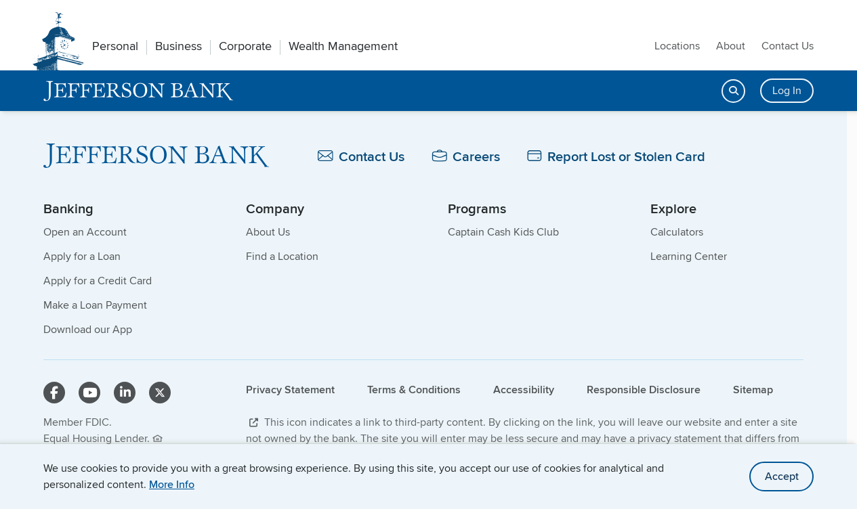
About (730, 45)
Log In (786, 90)
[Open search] (733, 91)
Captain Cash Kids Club (503, 232)
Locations (677, 45)
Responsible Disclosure (644, 389)
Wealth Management (343, 46)
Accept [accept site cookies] (782, 476)
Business (178, 46)
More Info (171, 484)
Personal (115, 46)
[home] (138, 91)
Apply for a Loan (82, 256)
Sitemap (753, 389)
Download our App (87, 329)
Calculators (676, 232)
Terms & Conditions (414, 389)
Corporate (245, 46)
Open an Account (85, 232)
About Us (268, 232)
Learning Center (688, 256)
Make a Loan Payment (95, 305)
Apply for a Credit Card (97, 280)
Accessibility (523, 389)
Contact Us (787, 45)
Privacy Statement (290, 389)
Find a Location (282, 256)
